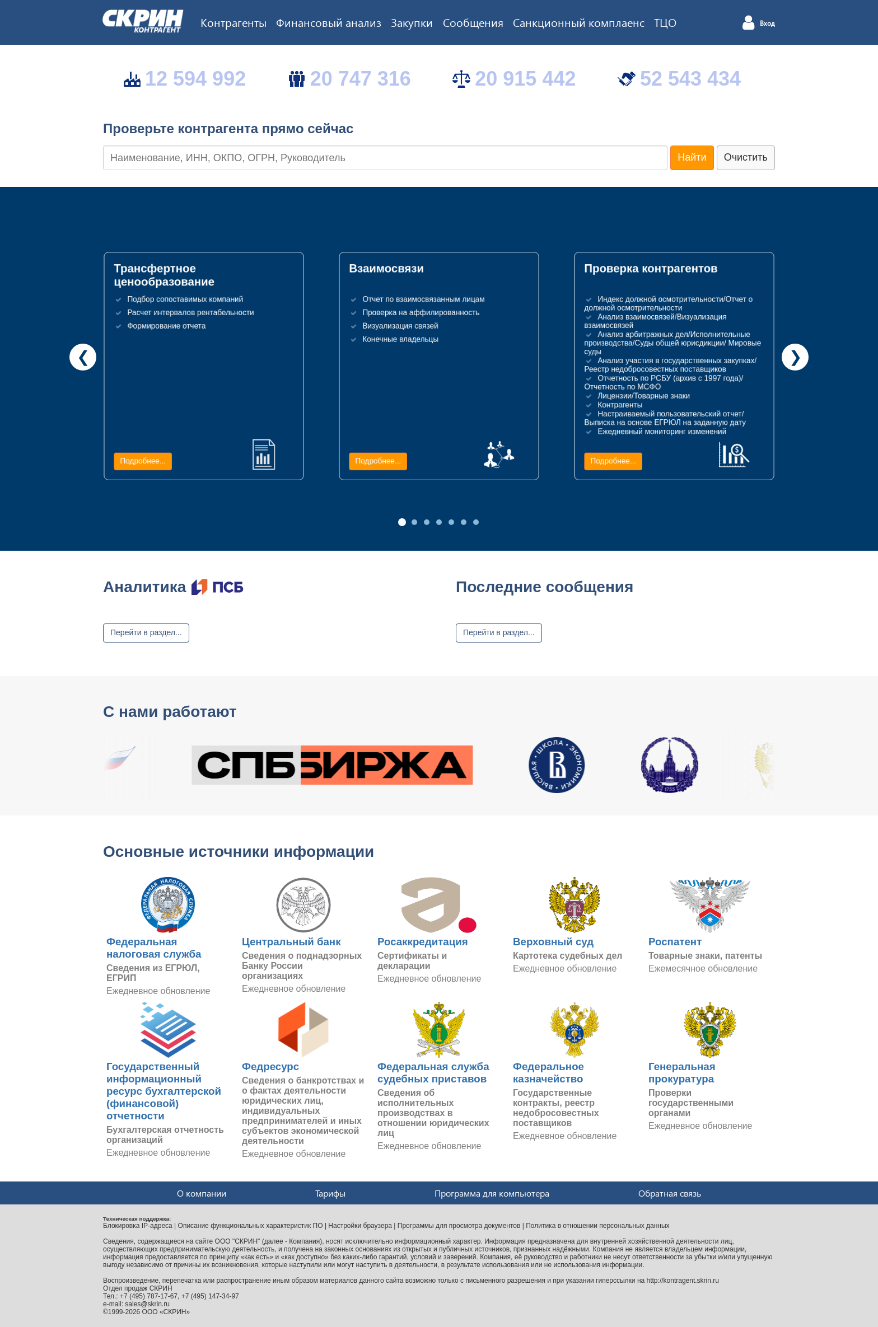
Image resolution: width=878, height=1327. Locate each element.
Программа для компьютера (492, 1193)
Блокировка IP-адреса (137, 1226)
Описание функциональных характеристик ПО (250, 1226)
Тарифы (330, 1193)
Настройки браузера (360, 1226)
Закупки (412, 22)
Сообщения (473, 22)
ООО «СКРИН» (166, 1312)
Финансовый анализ (328, 22)
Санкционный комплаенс (579, 22)
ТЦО (665, 22)
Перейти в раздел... (146, 632)
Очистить (746, 157)
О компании (201, 1193)
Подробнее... (143, 461)
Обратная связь (669, 1193)
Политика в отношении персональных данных (597, 1226)
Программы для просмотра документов (459, 1226)
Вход (767, 23)
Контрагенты (233, 22)
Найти (692, 157)
